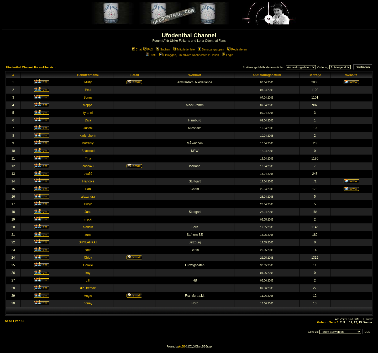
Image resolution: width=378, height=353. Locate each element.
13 (360, 322)
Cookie (88, 265)
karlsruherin (88, 135)
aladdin (88, 227)
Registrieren (237, 49)
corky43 (87, 166)
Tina (88, 158)
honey (88, 303)
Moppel (88, 105)
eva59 (88, 174)
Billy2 (88, 204)
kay (88, 273)
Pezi (88, 90)
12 (355, 322)
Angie (88, 296)
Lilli (88, 280)
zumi (88, 235)
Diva (88, 120)
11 (350, 322)
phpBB (181, 346)
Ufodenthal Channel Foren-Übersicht (31, 67)
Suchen (163, 49)
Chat (137, 49)
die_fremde (88, 288)
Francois (88, 181)
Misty (88, 82)
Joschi (87, 128)
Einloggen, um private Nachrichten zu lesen (189, 55)
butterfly (88, 143)
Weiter (368, 322)
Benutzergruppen (211, 49)
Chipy (88, 257)
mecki (88, 219)
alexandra (88, 196)
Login (227, 55)
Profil (151, 55)
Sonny (87, 97)
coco (88, 250)
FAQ (148, 49)
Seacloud (87, 151)
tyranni (88, 113)
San (88, 189)
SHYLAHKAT (88, 242)
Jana (88, 212)
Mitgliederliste (184, 49)
